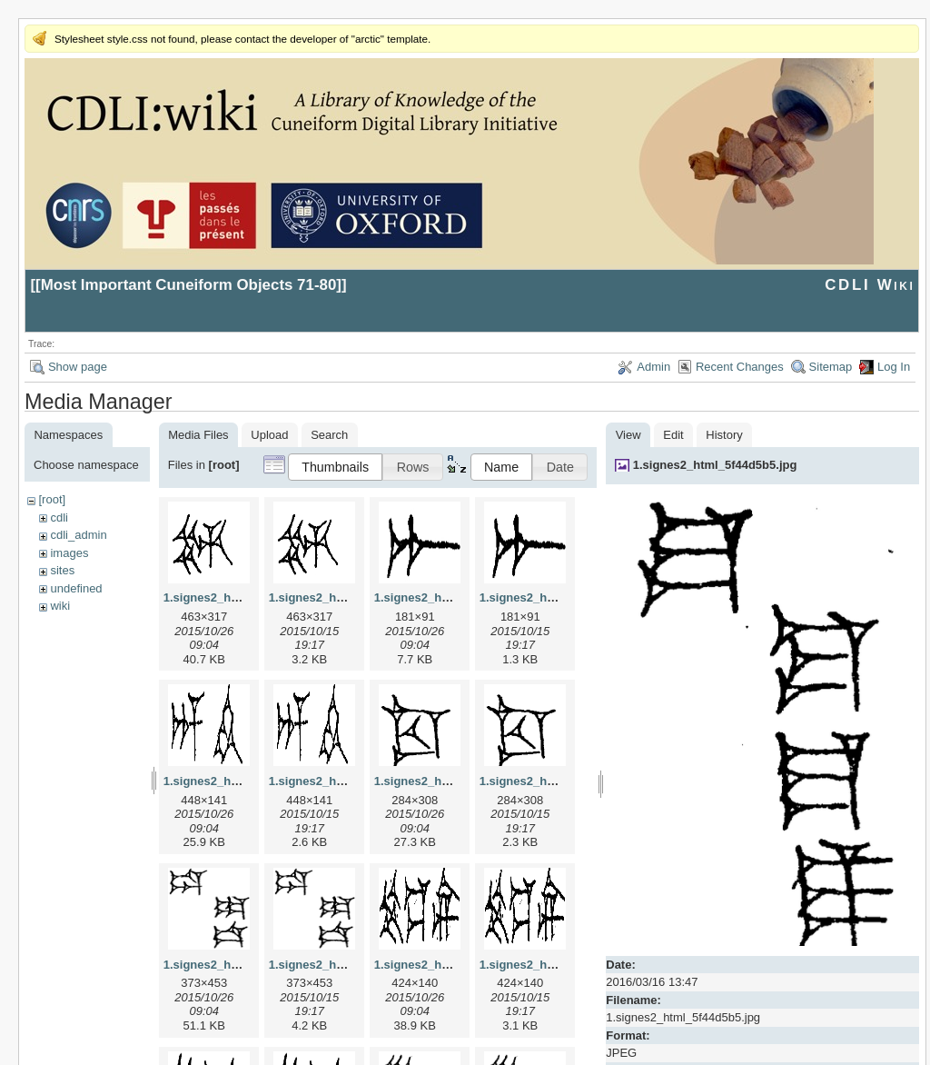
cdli (59, 517)
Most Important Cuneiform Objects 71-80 (189, 285)
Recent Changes (740, 366)
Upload (269, 435)
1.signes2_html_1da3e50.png (350, 964)
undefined (76, 588)
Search (329, 435)
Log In (893, 366)
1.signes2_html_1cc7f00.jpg (452, 781)
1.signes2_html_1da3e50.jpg (243, 964)
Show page (77, 366)
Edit (673, 435)
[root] (51, 499)
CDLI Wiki (870, 285)
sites (62, 570)
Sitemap (831, 366)
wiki (60, 605)
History (724, 435)
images (69, 553)
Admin (653, 366)
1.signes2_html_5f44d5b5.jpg (715, 465)
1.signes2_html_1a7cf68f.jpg (454, 597)
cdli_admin (78, 535)
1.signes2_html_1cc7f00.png (559, 781)
